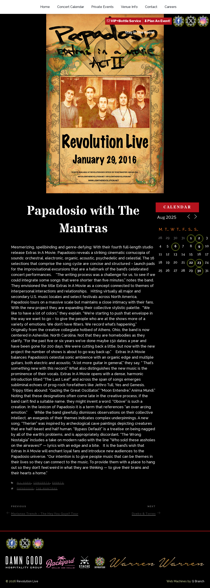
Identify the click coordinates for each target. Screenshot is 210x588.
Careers (170, 7)
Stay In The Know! (139, 32)
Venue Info (129, 7)
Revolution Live (27, 581)
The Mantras (47, 488)
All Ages (24, 482)
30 (199, 271)
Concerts (41, 482)
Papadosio (25, 488)
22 (191, 263)
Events (58, 482)
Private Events (102, 7)
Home (45, 7)
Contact (151, 7)
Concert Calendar (70, 7)
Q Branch (198, 581)
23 (199, 263)
